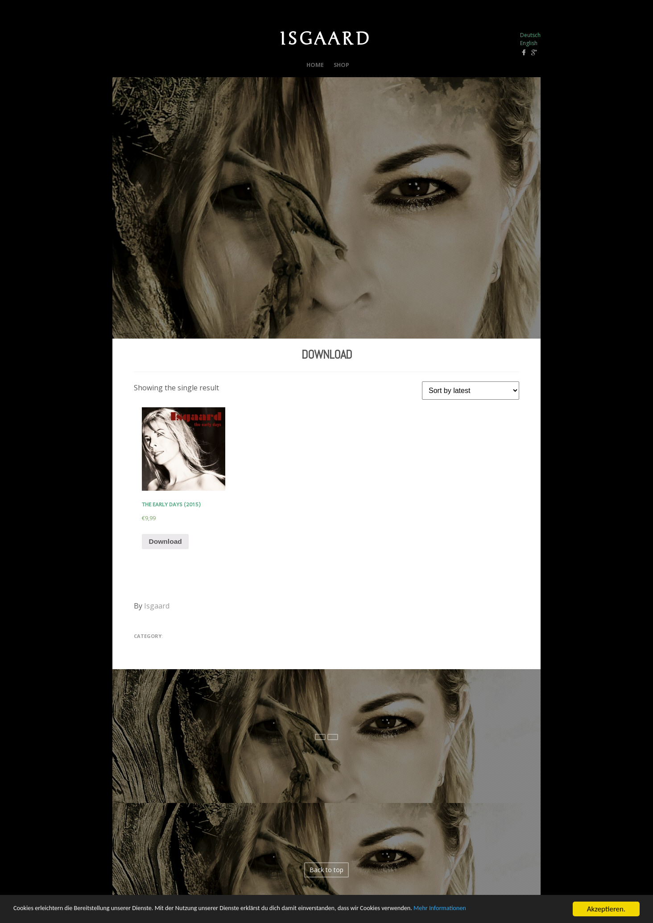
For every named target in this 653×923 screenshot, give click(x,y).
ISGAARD (325, 38)
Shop (343, 63)
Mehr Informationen (523, 915)
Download (326, 352)
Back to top (326, 870)
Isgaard (156, 606)
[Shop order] (470, 389)
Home (314, 63)
